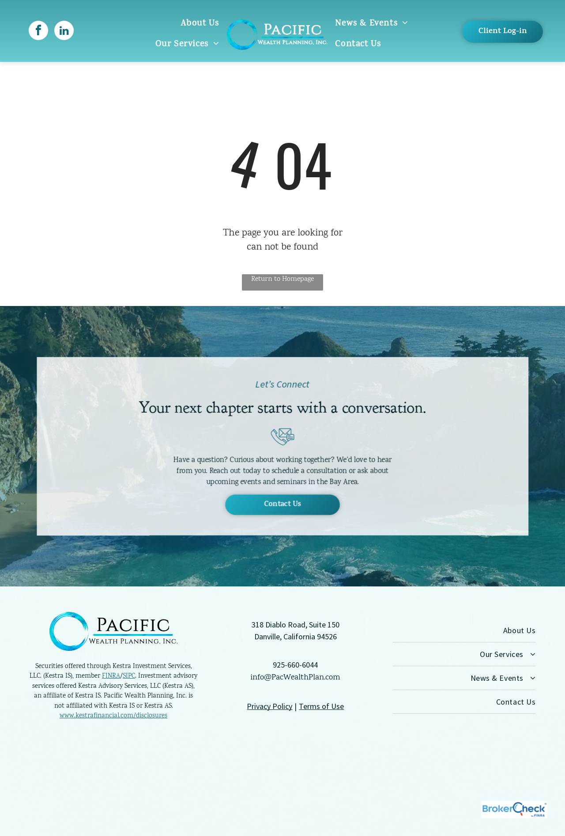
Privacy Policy (269, 706)
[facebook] (38, 31)
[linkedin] (64, 31)
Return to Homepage (282, 279)
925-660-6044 (295, 665)
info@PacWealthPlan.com (295, 677)
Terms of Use (321, 706)
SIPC (129, 676)
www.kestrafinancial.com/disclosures (113, 716)
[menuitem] (200, 24)
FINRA (111, 676)
